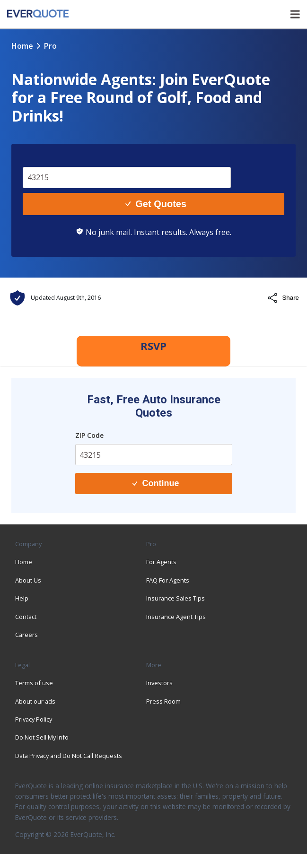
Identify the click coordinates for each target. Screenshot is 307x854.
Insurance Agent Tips (176, 616)
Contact (25, 616)
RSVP (153, 346)
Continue (155, 483)
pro (50, 46)
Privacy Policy (33, 719)
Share (283, 298)
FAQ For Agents (167, 580)
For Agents (161, 562)
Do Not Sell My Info (42, 737)
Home (22, 46)
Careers (26, 634)
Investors (159, 683)
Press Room (163, 701)
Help (21, 598)
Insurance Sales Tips (175, 598)
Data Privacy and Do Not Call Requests (68, 755)
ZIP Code (89, 435)
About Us (28, 580)
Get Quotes (155, 204)
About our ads (35, 701)
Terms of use (34, 683)
